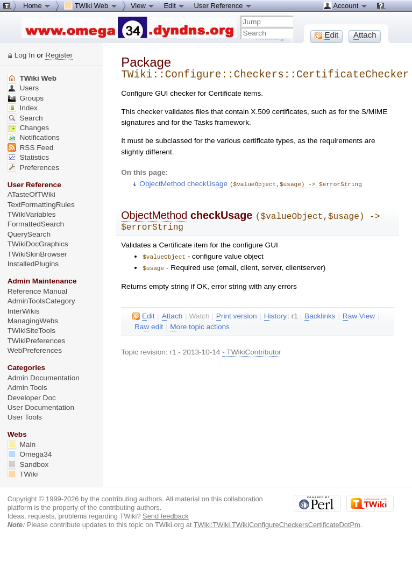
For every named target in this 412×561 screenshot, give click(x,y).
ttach (172, 313)
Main (21, 445)
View (143, 5)
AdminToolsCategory (41, 301)
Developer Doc (32, 398)
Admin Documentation (44, 378)
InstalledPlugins (33, 264)
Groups (26, 98)
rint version (236, 313)
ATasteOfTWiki (31, 194)
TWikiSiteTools (31, 330)
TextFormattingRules (41, 205)
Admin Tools (27, 388)
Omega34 (30, 454)
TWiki (23, 474)
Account (345, 5)
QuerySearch (29, 234)
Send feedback (166, 516)
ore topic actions (200, 324)
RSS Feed (31, 148)
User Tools (25, 417)
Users (23, 88)
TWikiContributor (253, 349)
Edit (174, 5)
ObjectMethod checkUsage (250, 184)
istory (275, 313)
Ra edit (148, 324)
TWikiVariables (32, 214)
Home (37, 5)
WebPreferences (35, 350)
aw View (359, 313)
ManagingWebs (33, 321)
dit (143, 313)
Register (59, 55)
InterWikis (24, 311)
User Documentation (41, 407)
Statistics (28, 157)
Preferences (33, 168)
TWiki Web (32, 78)
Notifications (34, 137)
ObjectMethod (154, 215)
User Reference (223, 5)
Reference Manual (37, 291)
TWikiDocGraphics (38, 244)
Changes (28, 128)
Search (25, 118)
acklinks (320, 313)
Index (23, 108)
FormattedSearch (36, 224)
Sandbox (28, 464)
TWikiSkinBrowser (37, 254)
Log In (25, 55)
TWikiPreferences (37, 341)
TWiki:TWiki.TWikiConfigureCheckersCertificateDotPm (277, 525)
